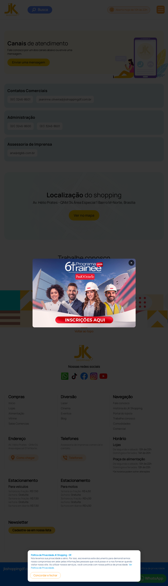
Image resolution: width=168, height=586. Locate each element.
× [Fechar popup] (131, 262)
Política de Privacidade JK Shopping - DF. (51, 562)
